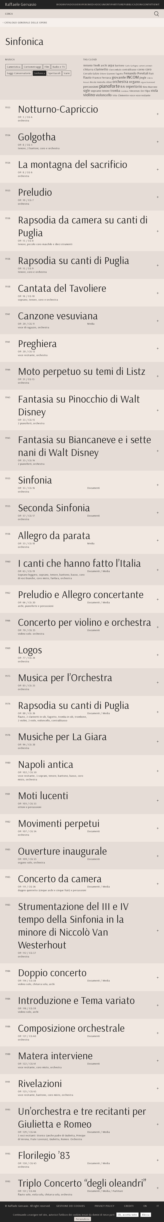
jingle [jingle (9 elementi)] (142, 77)
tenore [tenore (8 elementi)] (106, 90)
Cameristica (13, 66)
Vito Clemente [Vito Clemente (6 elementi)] (121, 95)
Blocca (145, 1214)
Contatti (148, 4)
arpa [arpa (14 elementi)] (111, 65)
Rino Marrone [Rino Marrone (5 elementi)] (150, 86)
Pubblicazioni (133, 4)
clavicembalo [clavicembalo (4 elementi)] (115, 69)
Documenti (103, 4)
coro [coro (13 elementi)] (148, 69)
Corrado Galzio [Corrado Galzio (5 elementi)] (91, 73)
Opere (84, 4)
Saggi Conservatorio (19, 73)
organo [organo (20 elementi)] (134, 81)
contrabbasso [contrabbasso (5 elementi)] (129, 69)
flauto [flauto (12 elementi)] (87, 77)
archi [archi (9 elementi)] (104, 65)
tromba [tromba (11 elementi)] (115, 91)
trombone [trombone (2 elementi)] (124, 91)
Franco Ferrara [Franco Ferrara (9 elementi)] (101, 77)
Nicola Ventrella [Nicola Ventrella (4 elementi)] (98, 82)
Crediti (129, 1205)
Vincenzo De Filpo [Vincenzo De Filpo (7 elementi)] (139, 90)
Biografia (63, 4)
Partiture (117, 4)
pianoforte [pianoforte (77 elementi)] (109, 86)
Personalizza (82, 1219)
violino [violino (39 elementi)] (89, 94)
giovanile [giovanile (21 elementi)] (119, 77)
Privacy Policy (104, 1205)
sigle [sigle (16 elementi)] (86, 90)
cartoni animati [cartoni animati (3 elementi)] (145, 65)
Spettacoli (54, 73)
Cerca (9, 13)
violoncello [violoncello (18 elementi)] (104, 95)
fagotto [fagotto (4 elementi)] (119, 73)
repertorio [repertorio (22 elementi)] (134, 86)
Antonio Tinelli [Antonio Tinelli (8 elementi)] (91, 65)
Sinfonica (39, 73)
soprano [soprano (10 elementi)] (96, 91)
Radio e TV (59, 66)
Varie (67, 73)
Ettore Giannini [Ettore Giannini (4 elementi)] (107, 73)
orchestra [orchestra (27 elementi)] (120, 81)
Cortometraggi (32, 66)
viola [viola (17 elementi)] (154, 90)
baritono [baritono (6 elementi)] (119, 65)
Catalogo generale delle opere (25, 22)
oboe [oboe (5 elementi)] (109, 82)
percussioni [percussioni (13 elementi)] (90, 87)
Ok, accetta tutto (127, 1214)
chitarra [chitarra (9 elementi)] (88, 69)
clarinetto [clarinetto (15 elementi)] (101, 69)
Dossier (75, 4)
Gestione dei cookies (70, 1205)
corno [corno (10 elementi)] (141, 69)
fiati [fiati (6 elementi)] (151, 73)
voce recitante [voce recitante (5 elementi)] (143, 95)
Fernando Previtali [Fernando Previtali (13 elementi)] (136, 73)
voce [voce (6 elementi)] (132, 95)
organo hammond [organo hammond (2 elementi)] (148, 82)
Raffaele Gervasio (20, 4)
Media (92, 4)
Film (47, 66)
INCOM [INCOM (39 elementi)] (133, 77)
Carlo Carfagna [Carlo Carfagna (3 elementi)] (131, 65)
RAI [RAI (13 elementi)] (122, 87)
